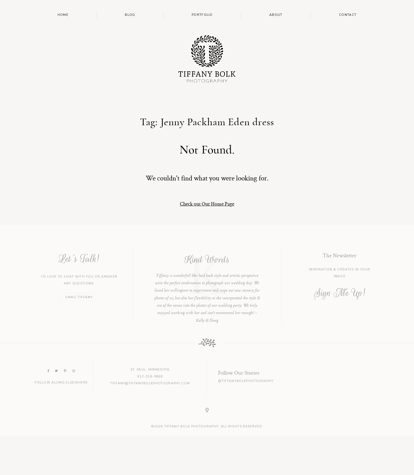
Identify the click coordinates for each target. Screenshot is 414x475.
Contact (347, 15)
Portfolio (202, 15)
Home (63, 15)
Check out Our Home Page (207, 203)
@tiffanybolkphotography (246, 388)
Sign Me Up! (339, 299)
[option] (207, 292)
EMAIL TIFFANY (79, 304)
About (276, 15)
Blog (130, 15)
